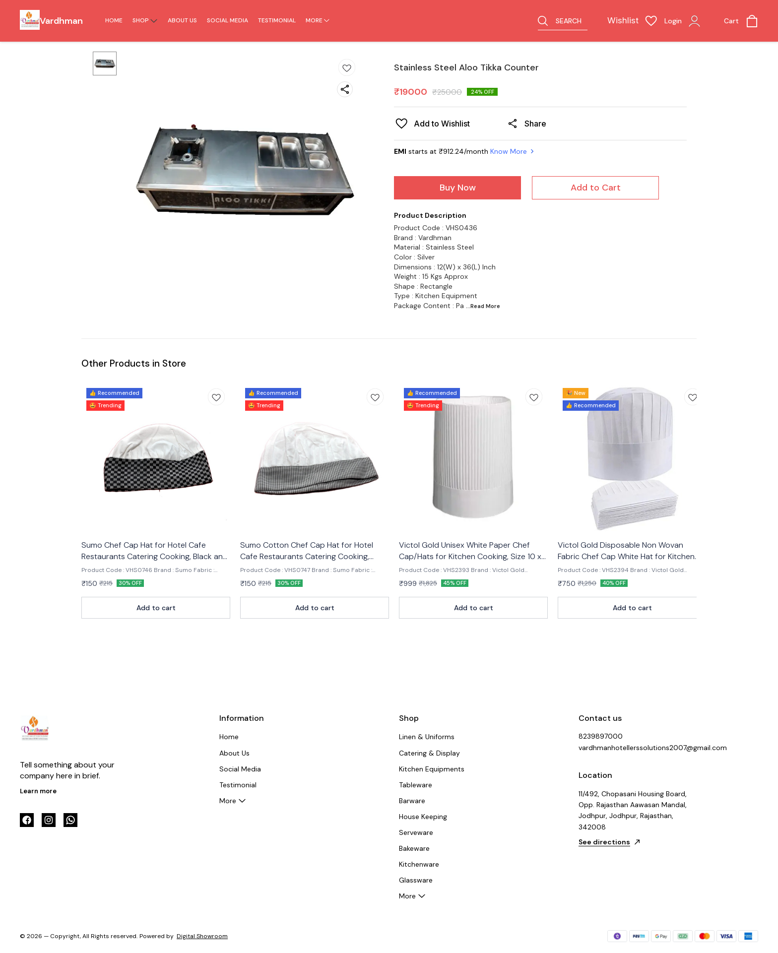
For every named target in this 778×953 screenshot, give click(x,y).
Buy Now (458, 187)
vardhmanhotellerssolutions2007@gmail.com (633, 747)
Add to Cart (596, 187)
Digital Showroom (202, 936)
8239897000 (601, 736)
